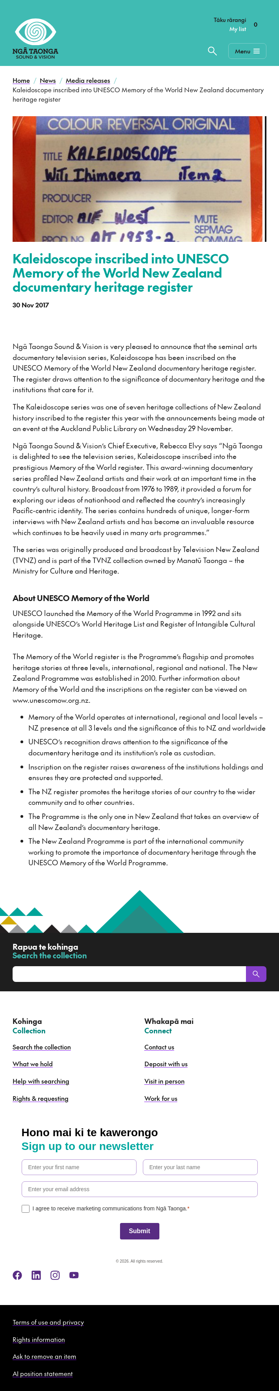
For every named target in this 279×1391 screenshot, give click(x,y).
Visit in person (164, 1081)
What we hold (33, 1063)
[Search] (256, 974)
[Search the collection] (212, 51)
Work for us (160, 1098)
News (48, 80)
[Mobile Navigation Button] (247, 51)
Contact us (159, 1046)
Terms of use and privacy (48, 1322)
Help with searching (41, 1081)
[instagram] (55, 1275)
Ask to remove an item (44, 1356)
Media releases (88, 80)
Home (21, 80)
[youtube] (74, 1275)
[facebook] (17, 1275)
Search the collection (42, 1046)
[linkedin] (36, 1275)
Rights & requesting (40, 1098)
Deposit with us (166, 1063)
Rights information (39, 1339)
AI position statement (43, 1373)
